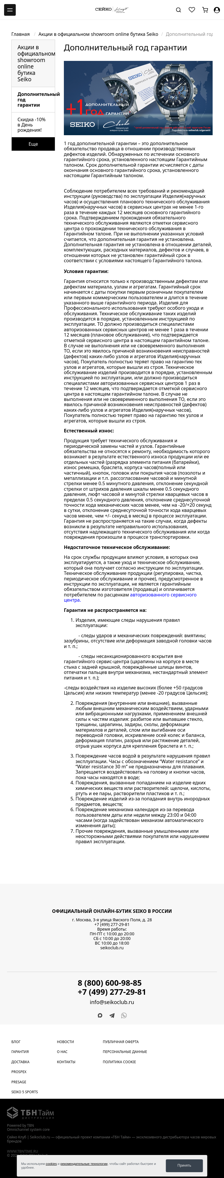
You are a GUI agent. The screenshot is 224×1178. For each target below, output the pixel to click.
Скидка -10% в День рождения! (32, 124)
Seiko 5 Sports (24, 1091)
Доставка (20, 1061)
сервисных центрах (149, 207)
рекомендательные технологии (83, 1163)
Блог (15, 1041)
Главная (21, 34)
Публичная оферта (121, 1041)
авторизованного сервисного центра (130, 597)
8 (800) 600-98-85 (110, 982)
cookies (51, 1163)
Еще (33, 144)
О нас (62, 1051)
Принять (184, 1165)
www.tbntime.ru (22, 1151)
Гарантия (20, 1051)
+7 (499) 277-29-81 (112, 924)
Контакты (66, 1061)
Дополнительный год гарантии (36, 99)
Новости (65, 1041)
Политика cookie (119, 1061)
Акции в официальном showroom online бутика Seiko (98, 34)
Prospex (19, 1071)
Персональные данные (125, 1051)
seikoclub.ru (112, 947)
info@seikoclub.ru (112, 1002)
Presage (18, 1082)
